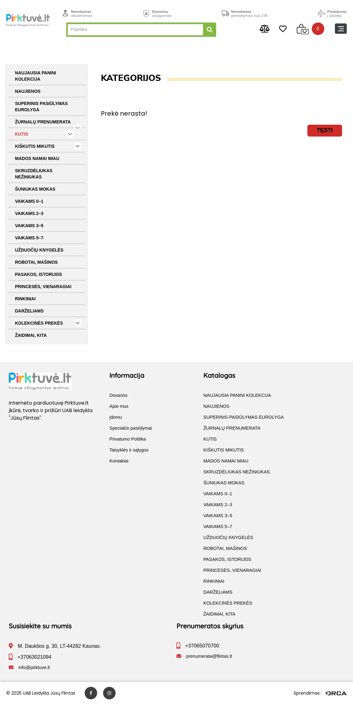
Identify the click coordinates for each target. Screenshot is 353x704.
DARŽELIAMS (29, 310)
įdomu (115, 417)
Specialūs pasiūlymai (130, 428)
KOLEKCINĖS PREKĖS (48, 323)
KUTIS (44, 134)
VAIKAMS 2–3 (29, 213)
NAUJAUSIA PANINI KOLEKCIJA (35, 76)
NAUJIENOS (28, 91)
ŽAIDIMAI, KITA (31, 335)
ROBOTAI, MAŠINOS (36, 262)
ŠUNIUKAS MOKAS (35, 189)
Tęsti (325, 130)
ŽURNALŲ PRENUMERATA (48, 123)
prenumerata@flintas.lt (209, 656)
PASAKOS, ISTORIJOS (38, 274)
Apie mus (118, 406)
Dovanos (118, 395)
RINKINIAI (25, 298)
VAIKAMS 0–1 (29, 201)
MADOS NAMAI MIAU (37, 158)
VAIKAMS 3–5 (29, 225)
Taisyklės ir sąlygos (128, 449)
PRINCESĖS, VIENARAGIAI (43, 286)
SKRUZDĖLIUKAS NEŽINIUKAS (33, 173)
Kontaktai (118, 460)
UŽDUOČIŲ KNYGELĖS (39, 249)
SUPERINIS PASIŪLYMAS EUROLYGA (41, 106)
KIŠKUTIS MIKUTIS (48, 146)
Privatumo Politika (127, 439)
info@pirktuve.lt (34, 667)
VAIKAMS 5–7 (29, 237)
